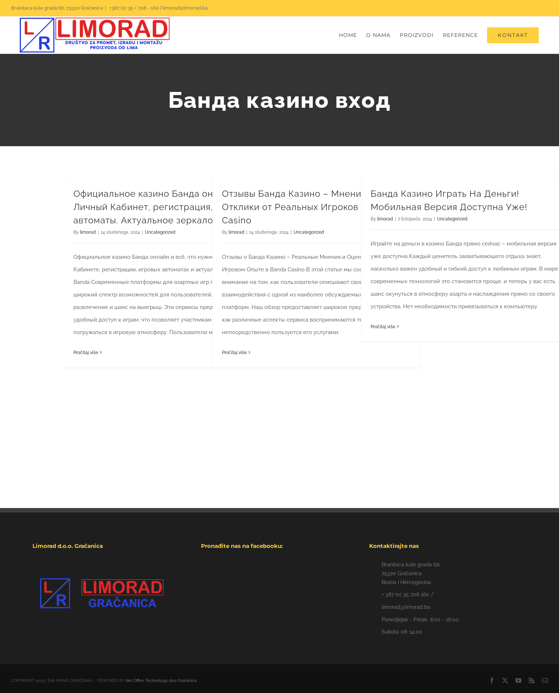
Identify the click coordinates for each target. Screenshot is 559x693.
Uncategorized (160, 232)
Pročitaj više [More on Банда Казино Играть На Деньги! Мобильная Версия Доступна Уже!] (383, 326)
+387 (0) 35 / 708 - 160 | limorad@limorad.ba (158, 8)
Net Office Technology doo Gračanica (161, 680)
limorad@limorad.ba (406, 607)
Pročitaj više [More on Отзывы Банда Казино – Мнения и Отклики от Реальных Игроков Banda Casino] (234, 352)
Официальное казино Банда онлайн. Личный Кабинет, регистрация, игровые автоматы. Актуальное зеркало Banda (163, 207)
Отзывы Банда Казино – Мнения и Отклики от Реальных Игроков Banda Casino (305, 207)
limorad (88, 232)
